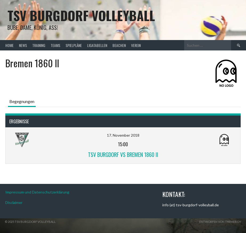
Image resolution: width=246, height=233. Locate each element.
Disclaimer (13, 202)
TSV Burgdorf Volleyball (81, 15)
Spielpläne (74, 45)
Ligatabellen (97, 45)
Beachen (119, 45)
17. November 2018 (123, 135)
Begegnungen (21, 101)
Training (38, 45)
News (23, 45)
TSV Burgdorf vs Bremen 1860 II (123, 155)
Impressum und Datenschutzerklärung (37, 192)
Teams (55, 45)
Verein (136, 45)
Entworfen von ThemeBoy (220, 221)
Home (9, 45)
